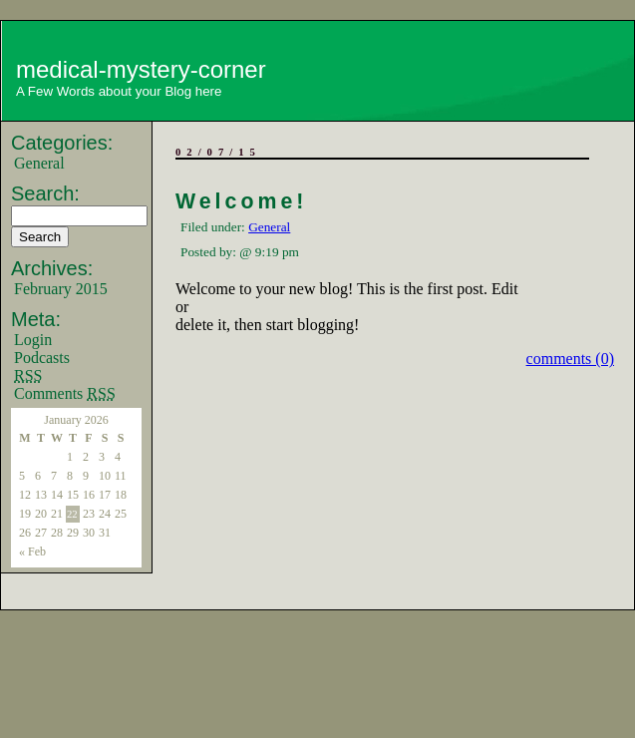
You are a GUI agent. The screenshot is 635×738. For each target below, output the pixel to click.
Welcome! (241, 201)
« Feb (32, 551)
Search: (45, 193)
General (39, 163)
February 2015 (61, 288)
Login (33, 339)
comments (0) (570, 358)
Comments (65, 393)
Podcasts (42, 357)
